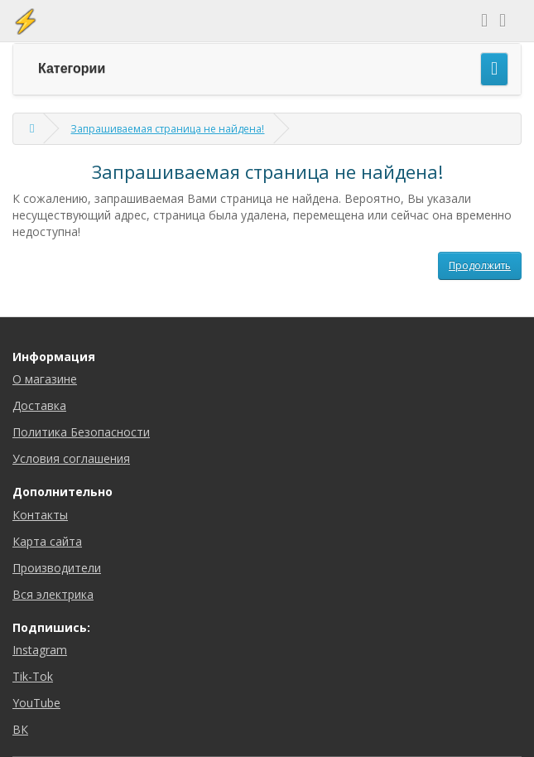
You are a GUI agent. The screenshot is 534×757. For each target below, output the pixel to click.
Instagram (39, 650)
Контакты (40, 515)
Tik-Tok (32, 676)
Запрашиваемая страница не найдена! (167, 129)
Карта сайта (47, 541)
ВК (20, 729)
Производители (56, 568)
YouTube (36, 703)
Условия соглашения (71, 458)
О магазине (44, 379)
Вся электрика (53, 594)
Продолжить (480, 265)
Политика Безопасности (81, 432)
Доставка (39, 405)
